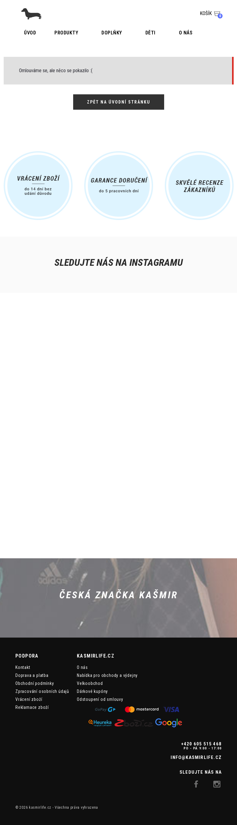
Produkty (66, 33)
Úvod (30, 33)
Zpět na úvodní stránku (118, 102)
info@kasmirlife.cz (196, 757)
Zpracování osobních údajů (42, 691)
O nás (186, 33)
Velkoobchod (90, 683)
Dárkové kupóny (92, 691)
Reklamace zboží (32, 707)
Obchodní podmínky (34, 683)
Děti (150, 33)
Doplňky (111, 33)
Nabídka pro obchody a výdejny (107, 675)
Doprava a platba (32, 675)
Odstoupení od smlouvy (100, 699)
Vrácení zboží (28, 699)
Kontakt (22, 667)
